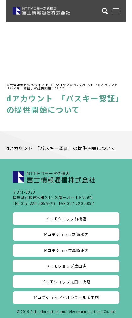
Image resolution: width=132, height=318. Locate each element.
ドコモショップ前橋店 (66, 218)
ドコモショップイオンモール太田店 (66, 297)
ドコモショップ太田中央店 (66, 281)
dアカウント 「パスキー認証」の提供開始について (61, 148)
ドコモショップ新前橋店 (66, 234)
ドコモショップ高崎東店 (66, 250)
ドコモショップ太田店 (66, 266)
